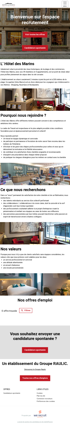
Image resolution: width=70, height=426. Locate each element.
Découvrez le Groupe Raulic (35, 369)
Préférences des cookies (46, 401)
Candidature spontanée (35, 48)
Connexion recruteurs (44, 399)
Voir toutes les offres (35, 34)
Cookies (40, 393)
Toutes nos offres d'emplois (35, 378)
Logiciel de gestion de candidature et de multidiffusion (35, 422)
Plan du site (41, 396)
